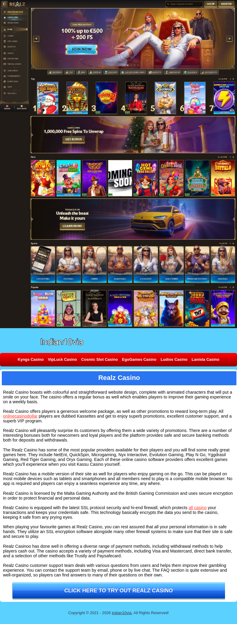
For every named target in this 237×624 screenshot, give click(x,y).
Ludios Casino (174, 359)
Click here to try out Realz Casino (118, 590)
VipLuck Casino (62, 359)
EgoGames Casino (139, 359)
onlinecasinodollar (20, 416)
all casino (197, 507)
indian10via (122, 613)
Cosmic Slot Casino (99, 359)
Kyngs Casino (31, 359)
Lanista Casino (205, 359)
